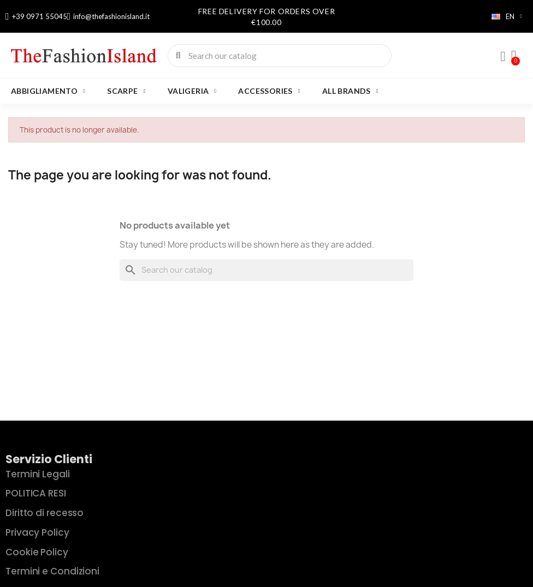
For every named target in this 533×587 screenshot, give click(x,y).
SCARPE (126, 91)
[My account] (503, 57)
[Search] (266, 270)
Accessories (269, 91)
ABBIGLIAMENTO (48, 91)
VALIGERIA (192, 91)
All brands (350, 91)
